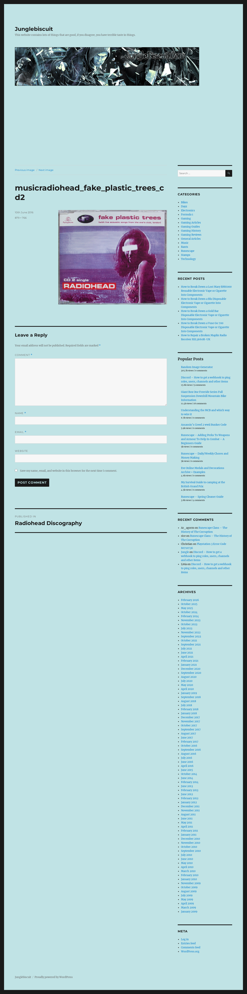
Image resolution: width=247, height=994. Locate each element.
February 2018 (189, 709)
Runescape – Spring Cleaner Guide (202, 496)
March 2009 (188, 907)
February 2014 (189, 782)
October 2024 (189, 612)
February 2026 (190, 600)
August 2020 (188, 677)
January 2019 (189, 693)
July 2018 (186, 705)
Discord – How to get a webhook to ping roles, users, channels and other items (205, 556)
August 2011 (188, 814)
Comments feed (190, 947)
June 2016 (187, 762)
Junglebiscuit (34, 29)
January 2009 (189, 911)
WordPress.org (190, 951)
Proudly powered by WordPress (54, 977)
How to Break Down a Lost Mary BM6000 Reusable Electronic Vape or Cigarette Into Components (206, 291)
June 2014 (187, 778)
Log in (185, 939)
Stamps (185, 255)
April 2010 (187, 867)
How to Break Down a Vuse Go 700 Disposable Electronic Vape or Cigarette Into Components (205, 327)
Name (20, 413)
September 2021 (191, 644)
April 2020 (187, 689)
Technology (188, 259)
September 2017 (191, 729)
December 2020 (190, 669)
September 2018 (191, 697)
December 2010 (190, 838)
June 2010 (187, 859)
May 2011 (186, 822)
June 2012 (187, 794)
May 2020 (187, 685)
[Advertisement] (123, 137)
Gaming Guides (190, 226)
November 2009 (191, 883)
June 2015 (187, 770)
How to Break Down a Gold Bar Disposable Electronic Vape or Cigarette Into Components (205, 315)
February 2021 (189, 660)
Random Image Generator (197, 367)
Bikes (184, 202)
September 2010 (191, 851)
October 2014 (189, 774)
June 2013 (187, 786)
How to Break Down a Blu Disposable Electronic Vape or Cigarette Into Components (203, 303)
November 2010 (190, 842)
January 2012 (189, 802)
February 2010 (189, 875)
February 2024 (190, 616)
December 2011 (190, 806)
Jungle (185, 552)
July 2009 (187, 895)
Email (20, 432)
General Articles (191, 238)
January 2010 (189, 879)
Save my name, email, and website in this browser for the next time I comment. (68, 470)
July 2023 (186, 628)
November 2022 (190, 632)
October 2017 (189, 725)
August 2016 (188, 753)
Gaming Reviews (191, 234)
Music (185, 243)
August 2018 (188, 701)
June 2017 (187, 737)
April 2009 (187, 903)
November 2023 (190, 620)
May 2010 (187, 863)
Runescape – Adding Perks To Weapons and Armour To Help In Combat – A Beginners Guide (205, 439)
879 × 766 (21, 217)
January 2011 (188, 834)
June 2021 (187, 652)
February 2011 (189, 830)
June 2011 (187, 818)
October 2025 (189, 604)
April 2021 (187, 656)
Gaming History (191, 230)
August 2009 (189, 891)
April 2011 (187, 826)
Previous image (25, 169)
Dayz (184, 206)
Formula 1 (187, 214)
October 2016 (189, 745)
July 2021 (186, 648)
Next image (46, 169)
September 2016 (191, 749)
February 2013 (189, 790)
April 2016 (187, 766)
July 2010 (186, 855)
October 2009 (189, 887)
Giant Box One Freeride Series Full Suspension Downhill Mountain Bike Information (203, 396)
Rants (184, 247)
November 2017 (190, 721)
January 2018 (189, 713)
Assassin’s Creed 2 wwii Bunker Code (204, 424)
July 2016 (186, 758)
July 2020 (186, 681)
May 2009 (187, 899)
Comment (23, 355)
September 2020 (191, 673)
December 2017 (190, 717)
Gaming (186, 218)
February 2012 (189, 798)
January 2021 (189, 664)
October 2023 (189, 624)
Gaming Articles (191, 222)
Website (21, 450)
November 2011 (190, 810)
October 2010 (189, 847)
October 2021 (189, 640)
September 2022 (191, 636)
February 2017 (189, 741)
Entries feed (188, 943)
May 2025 (187, 608)
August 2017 (188, 733)
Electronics (188, 210)
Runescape (187, 251)
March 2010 (188, 871)
